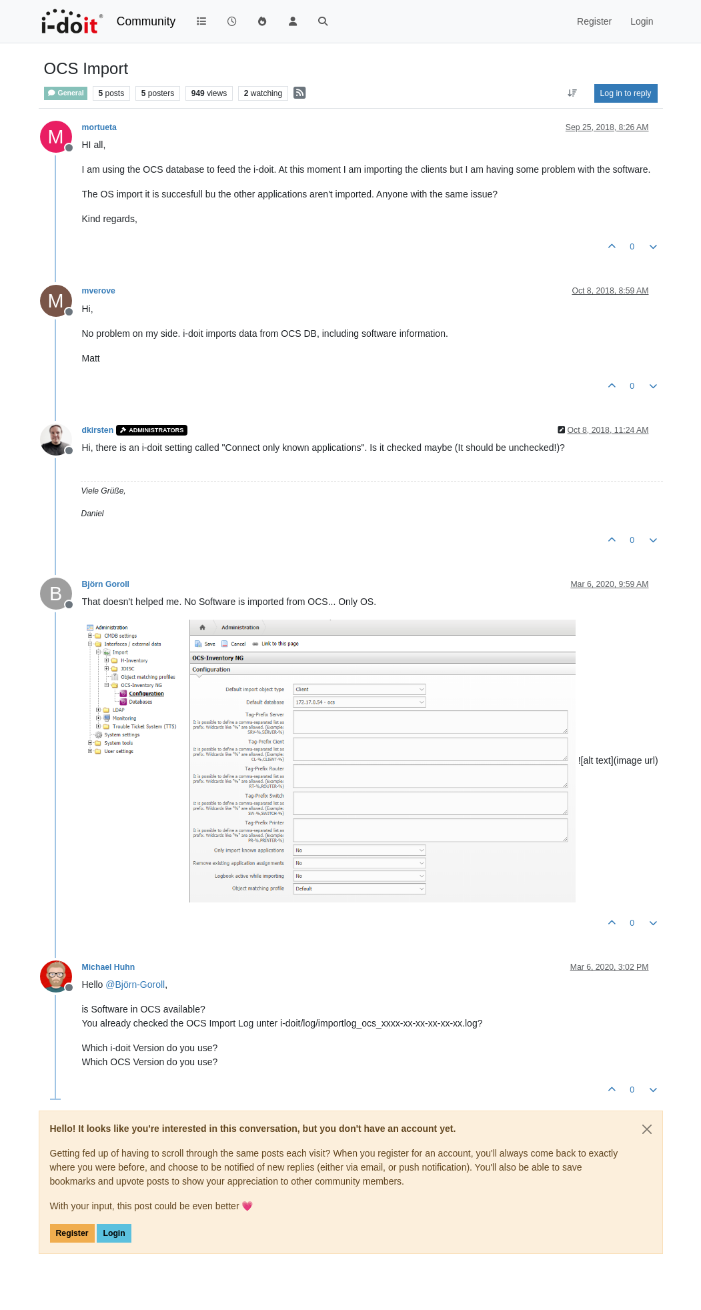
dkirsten (98, 430)
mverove (98, 290)
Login (114, 1233)
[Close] (647, 1129)
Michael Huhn (108, 967)
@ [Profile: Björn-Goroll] (135, 984)
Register (72, 1233)
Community (146, 21)
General (65, 93)
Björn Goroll (105, 584)
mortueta (99, 127)
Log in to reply (626, 93)
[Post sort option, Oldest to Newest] (572, 93)
